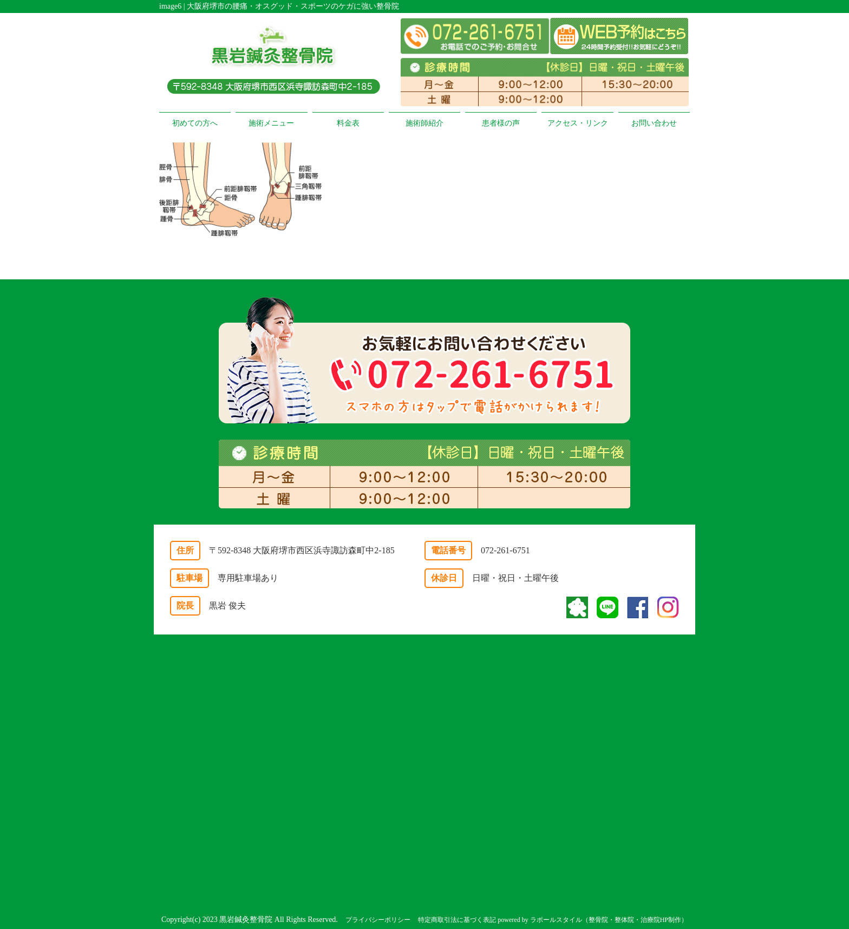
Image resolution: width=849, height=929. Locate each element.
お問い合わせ (654, 123)
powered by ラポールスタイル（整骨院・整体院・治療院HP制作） (593, 920)
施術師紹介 (424, 123)
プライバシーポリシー (377, 920)
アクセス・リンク (577, 123)
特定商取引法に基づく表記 (457, 920)
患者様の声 (501, 123)
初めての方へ (195, 123)
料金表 (348, 123)
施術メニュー (271, 123)
